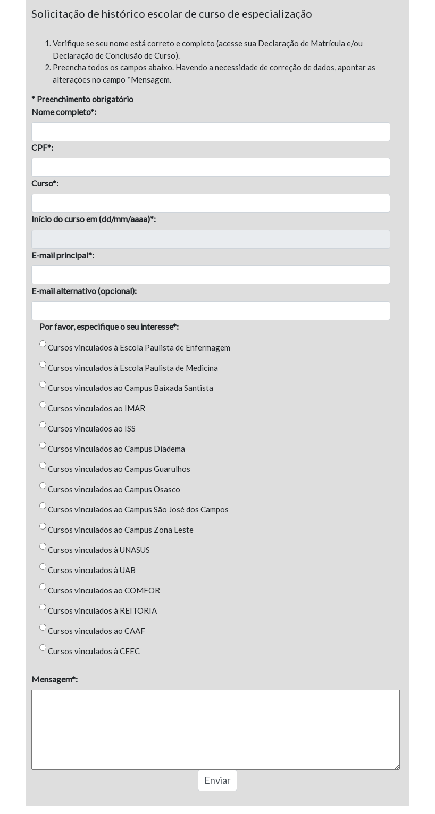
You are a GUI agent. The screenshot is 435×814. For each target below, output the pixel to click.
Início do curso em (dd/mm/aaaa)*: (93, 219)
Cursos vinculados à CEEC (94, 651)
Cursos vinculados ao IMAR (96, 408)
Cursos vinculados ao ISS (92, 428)
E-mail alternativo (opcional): (84, 291)
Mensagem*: (54, 679)
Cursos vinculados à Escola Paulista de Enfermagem (139, 347)
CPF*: (42, 147)
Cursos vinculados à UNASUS (99, 550)
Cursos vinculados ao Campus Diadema (116, 448)
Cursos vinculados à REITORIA (102, 610)
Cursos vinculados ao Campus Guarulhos (119, 469)
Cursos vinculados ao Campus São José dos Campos (138, 509)
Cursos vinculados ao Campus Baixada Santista (130, 388)
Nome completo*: (63, 112)
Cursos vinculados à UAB (92, 570)
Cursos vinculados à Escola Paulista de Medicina (133, 367)
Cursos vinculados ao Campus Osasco (114, 489)
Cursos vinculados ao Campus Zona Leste (121, 529)
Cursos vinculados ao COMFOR (104, 590)
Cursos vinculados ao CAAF (96, 631)
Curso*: (44, 183)
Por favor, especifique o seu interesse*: (109, 326)
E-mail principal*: (62, 255)
